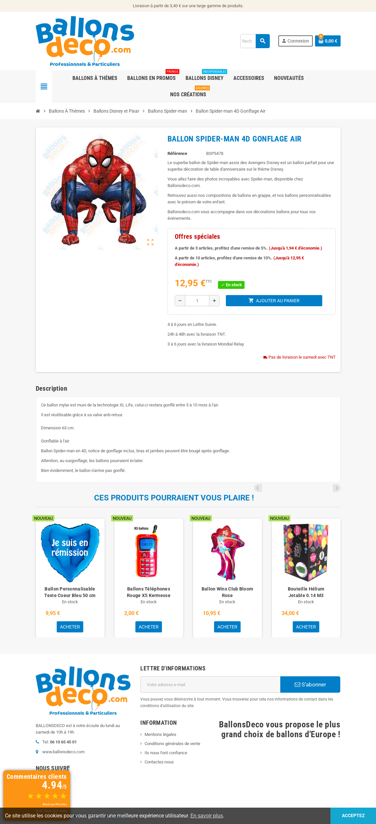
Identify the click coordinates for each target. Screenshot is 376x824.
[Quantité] (197, 300)
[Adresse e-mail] (210, 684)
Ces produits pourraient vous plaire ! (174, 498)
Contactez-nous (159, 761)
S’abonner (310, 684)
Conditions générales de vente (172, 743)
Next (337, 488)
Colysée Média (115, 816)
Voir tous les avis (51, 810)
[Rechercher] (254, 41)
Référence (177, 153)
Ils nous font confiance (166, 752)
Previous (328, 488)
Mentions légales (160, 734)
